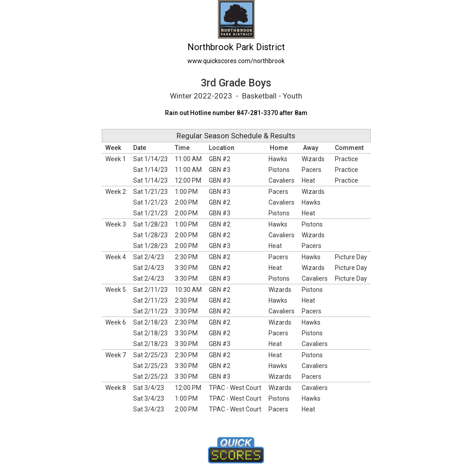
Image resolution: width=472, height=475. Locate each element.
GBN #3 (219, 169)
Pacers (311, 169)
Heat (308, 180)
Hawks (277, 159)
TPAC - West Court (235, 387)
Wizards (313, 159)
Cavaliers (281, 180)
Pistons (279, 169)
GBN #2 (219, 159)
